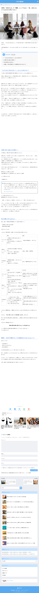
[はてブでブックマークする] (19, 409)
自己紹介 (4, 575)
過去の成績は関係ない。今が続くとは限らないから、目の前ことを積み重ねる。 (15, 552)
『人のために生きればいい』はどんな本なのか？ (12, 57)
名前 (2, 453)
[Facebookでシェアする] (15, 409)
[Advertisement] (19, 139)
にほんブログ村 (7, 580)
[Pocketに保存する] (28, 409)
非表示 (13, 54)
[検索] (21, 488)
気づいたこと (9, 413)
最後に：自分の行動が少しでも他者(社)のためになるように (14, 64)
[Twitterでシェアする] (10, 409)
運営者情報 (13, 590)
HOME (19, 588)
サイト (2, 463)
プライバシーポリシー (25, 590)
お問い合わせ (17, 590)
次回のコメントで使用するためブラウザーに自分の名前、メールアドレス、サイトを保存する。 (19, 467)
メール (3, 458)
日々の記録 (4, 568)
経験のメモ (4, 572)
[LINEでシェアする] (24, 409)
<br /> (4, 124)
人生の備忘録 (19, 1)
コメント (3, 440)
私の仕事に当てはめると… (8, 62)
